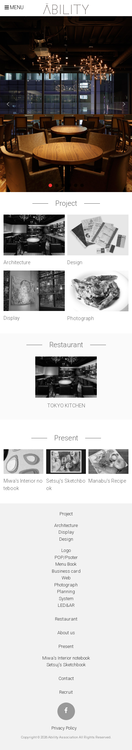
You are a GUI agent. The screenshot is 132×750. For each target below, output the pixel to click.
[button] (8, 104)
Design (66, 539)
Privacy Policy (64, 728)
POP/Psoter (66, 557)
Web (66, 577)
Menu (14, 7)
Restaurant (66, 619)
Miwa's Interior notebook (66, 658)
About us (66, 632)
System (66, 598)
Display (66, 532)
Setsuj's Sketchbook (66, 664)
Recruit (66, 692)
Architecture (66, 525)
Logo (66, 550)
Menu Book (66, 564)
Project (66, 513)
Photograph (66, 584)
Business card (66, 571)
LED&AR (66, 605)
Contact (66, 678)
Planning (66, 591)
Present (66, 646)
